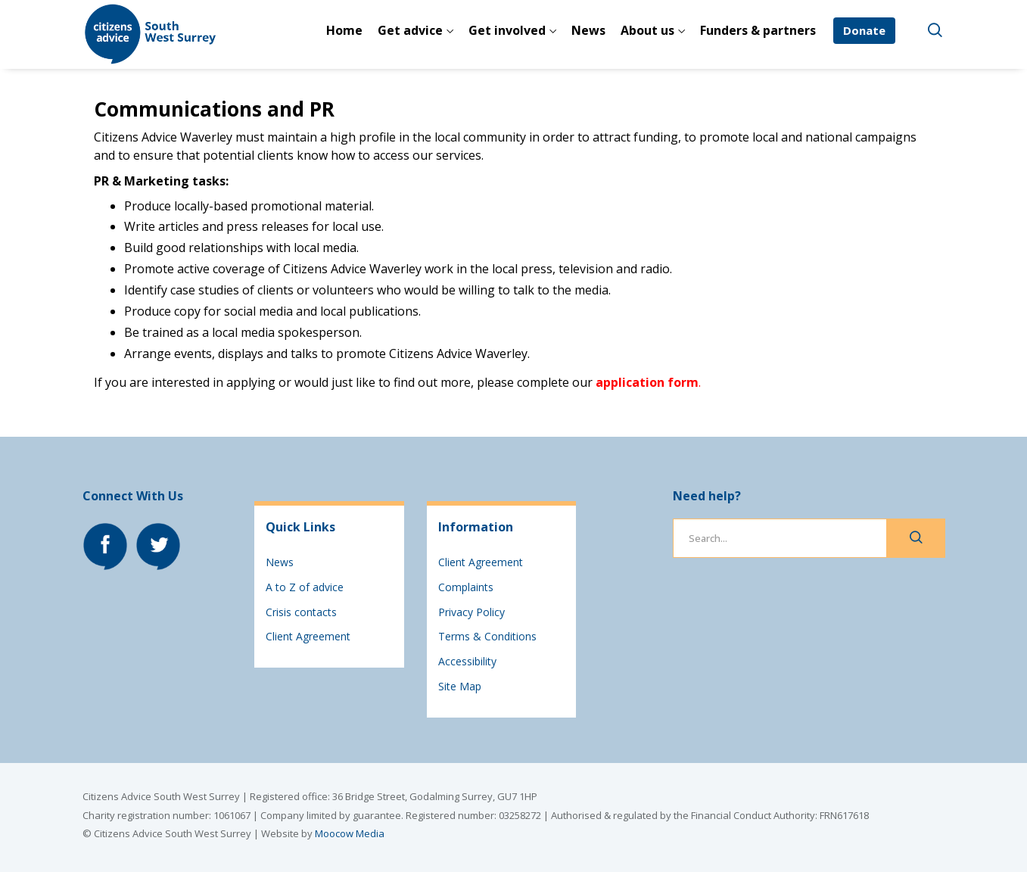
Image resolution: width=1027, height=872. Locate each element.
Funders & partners (758, 30)
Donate (864, 30)
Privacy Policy (471, 612)
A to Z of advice (305, 587)
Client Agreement (308, 636)
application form (647, 382)
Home (344, 30)
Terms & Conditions (487, 636)
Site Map (459, 686)
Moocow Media (349, 833)
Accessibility (467, 661)
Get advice (410, 30)
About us (647, 30)
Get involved (507, 30)
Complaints (465, 587)
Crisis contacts (301, 612)
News (588, 30)
